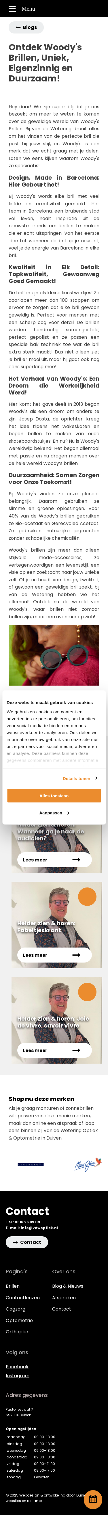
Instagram (17, 1375)
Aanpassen (54, 812)
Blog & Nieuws (67, 1286)
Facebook (17, 1366)
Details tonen (76, 778)
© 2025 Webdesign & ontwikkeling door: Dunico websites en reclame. (47, 1498)
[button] (26, 27)
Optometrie (19, 1320)
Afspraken (64, 1297)
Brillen (13, 1286)
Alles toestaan (54, 795)
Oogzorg (15, 1309)
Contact (61, 1309)
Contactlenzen (23, 1297)
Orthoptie (17, 1331)
